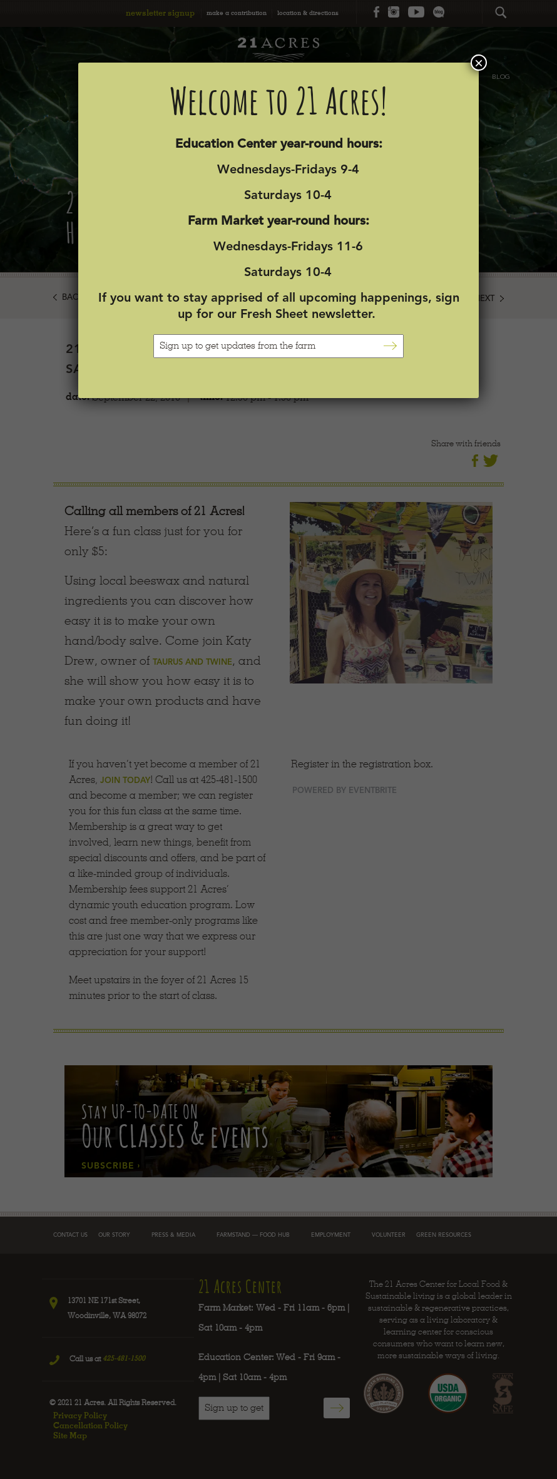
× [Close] (478, 62)
